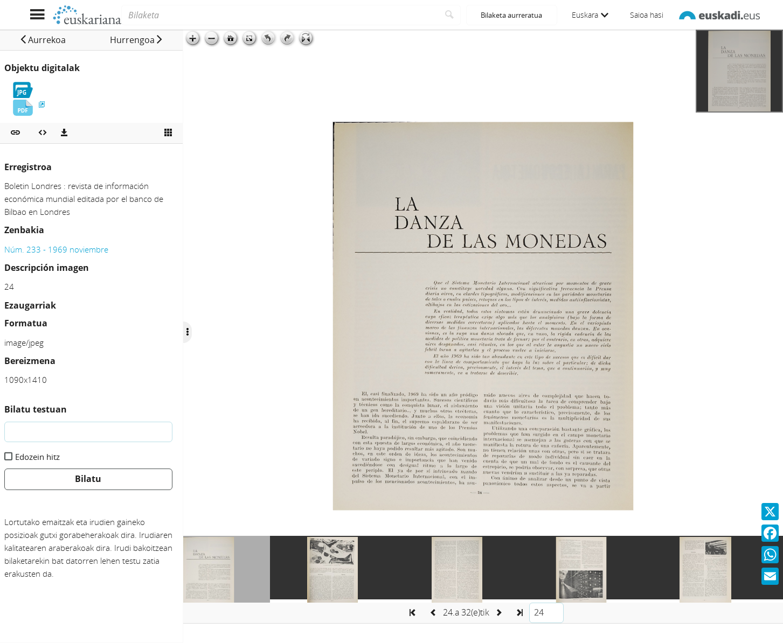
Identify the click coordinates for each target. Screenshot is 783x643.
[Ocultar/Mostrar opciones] (187, 332)
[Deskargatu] (64, 133)
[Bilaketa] (280, 15)
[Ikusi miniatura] (168, 133)
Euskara (590, 15)
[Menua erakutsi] (37, 15)
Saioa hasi (646, 15)
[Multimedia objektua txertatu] (42, 133)
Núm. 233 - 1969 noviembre (56, 249)
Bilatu (88, 479)
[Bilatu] (450, 15)
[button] (42, 40)
